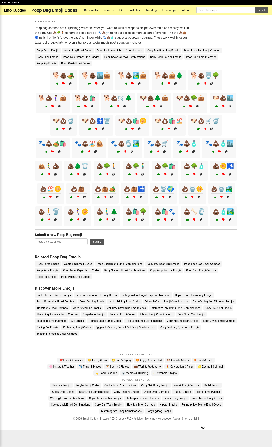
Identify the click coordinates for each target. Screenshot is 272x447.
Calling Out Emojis (47, 327)
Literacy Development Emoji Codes (96, 295)
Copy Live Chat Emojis (218, 307)
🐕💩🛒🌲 (118, 98)
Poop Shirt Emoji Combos (201, 56)
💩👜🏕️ (105, 189)
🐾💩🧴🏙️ (219, 143)
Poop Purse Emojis (48, 50)
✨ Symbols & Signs (165, 373)
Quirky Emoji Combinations (120, 385)
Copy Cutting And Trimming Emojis (213, 301)
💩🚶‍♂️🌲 (107, 211)
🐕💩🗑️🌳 (205, 75)
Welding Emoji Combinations (67, 398)
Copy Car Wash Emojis (108, 404)
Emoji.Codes (90, 418)
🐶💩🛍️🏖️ (168, 120)
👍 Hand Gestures (106, 373)
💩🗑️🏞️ (221, 189)
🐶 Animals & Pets (178, 360)
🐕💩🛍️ (85, 98)
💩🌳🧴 (194, 166)
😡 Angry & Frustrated (149, 360)
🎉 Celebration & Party (179, 366)
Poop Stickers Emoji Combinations (124, 56)
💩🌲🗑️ (78, 166)
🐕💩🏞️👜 (132, 75)
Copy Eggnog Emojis (159, 411)
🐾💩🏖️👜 (88, 143)
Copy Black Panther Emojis (105, 398)
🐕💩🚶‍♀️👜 (52, 98)
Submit (97, 241)
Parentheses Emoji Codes (207, 398)
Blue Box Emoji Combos (141, 404)
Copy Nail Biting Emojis (155, 385)
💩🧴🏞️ (223, 211)
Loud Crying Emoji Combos (219, 320)
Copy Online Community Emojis (193, 295)
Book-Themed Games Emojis (54, 295)
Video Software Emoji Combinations (166, 301)
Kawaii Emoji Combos (186, 385)
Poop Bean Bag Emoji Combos (202, 50)
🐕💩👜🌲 (168, 75)
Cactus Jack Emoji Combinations (70, 404)
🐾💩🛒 (157, 143)
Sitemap (187, 418)
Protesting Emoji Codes (77, 327)
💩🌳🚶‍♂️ (136, 166)
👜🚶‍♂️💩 (49, 166)
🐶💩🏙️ (223, 98)
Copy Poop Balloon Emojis (165, 56)
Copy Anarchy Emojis (126, 391)
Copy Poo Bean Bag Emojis (163, 50)
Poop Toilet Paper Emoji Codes (81, 56)
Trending (151, 10)
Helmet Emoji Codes (208, 391)
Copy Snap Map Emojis (191, 314)
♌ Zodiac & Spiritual (210, 366)
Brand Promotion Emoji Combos (56, 301)
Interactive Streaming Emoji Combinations (175, 307)
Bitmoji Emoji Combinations (156, 314)
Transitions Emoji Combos (52, 307)
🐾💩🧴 (187, 143)
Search (262, 10)
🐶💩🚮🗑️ (96, 120)
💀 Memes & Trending (135, 373)
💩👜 (78, 189)
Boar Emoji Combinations (94, 391)
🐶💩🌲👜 (154, 98)
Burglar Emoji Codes (88, 385)
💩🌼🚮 (223, 166)
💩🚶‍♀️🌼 (78, 211)
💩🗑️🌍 (163, 189)
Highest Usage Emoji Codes (105, 320)
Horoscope (169, 10)
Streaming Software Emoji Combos (57, 314)
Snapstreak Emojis (94, 314)
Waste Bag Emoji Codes (78, 50)
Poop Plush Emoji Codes (75, 63)
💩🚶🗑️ (49, 211)
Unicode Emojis (61, 385)
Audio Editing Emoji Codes (124, 301)
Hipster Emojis (168, 404)
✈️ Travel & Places (90, 366)
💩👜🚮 (134, 189)
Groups (109, 10)
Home (38, 21)
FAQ (121, 10)
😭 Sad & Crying (121, 360)
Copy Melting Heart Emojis (182, 320)
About (186, 10)
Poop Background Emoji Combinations (119, 50)
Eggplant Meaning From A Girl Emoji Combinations (125, 327)
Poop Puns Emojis (47, 56)
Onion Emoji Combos (156, 391)
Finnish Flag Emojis (175, 398)
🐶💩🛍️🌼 (132, 120)
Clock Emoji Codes (63, 391)
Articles (135, 10)
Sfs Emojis (77, 320)
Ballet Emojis (212, 385)
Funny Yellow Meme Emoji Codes (201, 404)
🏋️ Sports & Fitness (117, 366)
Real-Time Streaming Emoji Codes (126, 307)
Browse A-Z (91, 10)
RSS (196, 418)
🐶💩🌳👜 (190, 98)
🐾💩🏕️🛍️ (52, 143)
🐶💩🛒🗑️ (205, 120)
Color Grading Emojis (92, 301)
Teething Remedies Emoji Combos (57, 333)
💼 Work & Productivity (148, 366)
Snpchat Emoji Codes (122, 314)
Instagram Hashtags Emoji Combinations (146, 295)
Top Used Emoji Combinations (144, 320)
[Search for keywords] (225, 10)
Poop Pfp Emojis (46, 63)
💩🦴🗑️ (194, 211)
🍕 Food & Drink (203, 360)
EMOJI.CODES (10, 2)
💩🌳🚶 (107, 166)
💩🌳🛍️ (165, 166)
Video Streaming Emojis (87, 307)
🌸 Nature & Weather (61, 366)
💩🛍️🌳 (136, 211)
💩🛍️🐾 (165, 211)
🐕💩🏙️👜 (96, 75)
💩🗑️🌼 (192, 189)
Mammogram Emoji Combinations (121, 411)
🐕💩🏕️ (63, 75)
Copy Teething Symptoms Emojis (179, 327)
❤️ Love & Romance (71, 360)
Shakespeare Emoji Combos (142, 398)
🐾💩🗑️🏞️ (125, 143)
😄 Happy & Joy (97, 360)
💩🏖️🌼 (50, 189)
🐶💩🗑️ (63, 120)
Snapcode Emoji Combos (51, 320)
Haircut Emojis (182, 391)
